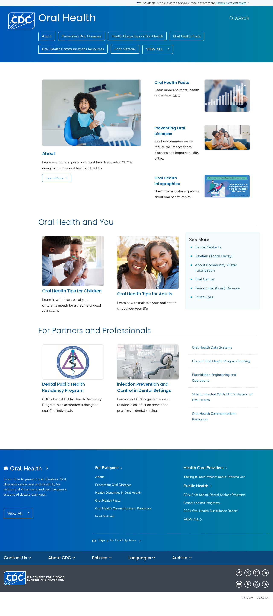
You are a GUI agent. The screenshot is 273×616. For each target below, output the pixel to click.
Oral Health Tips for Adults (142, 296)
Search (242, 18)
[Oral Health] (37, 477)
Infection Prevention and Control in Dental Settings (141, 394)
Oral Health (67, 18)
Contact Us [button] (18, 566)
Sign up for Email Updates (117, 548)
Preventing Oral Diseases (82, 36)
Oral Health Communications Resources (73, 49)
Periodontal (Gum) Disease (211, 292)
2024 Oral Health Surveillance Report (210, 519)
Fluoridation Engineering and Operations (209, 386)
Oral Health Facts (187, 36)
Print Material (125, 49)
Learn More (55, 175)
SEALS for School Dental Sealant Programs (214, 503)
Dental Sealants (202, 251)
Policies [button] (102, 566)
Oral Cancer (199, 283)
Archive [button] (182, 566)
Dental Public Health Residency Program (63, 394)
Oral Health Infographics (163, 179)
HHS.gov (246, 606)
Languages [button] (142, 566)
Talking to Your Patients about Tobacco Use (214, 485)
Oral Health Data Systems (207, 356)
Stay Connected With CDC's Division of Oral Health (215, 405)
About (47, 36)
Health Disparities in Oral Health (137, 36)
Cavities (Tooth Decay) (208, 260)
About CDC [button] (62, 566)
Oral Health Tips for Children (62, 296)
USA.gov (263, 606)
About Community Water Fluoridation (210, 272)
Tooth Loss (198, 301)
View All (15, 522)
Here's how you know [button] (232, 3)
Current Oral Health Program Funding (216, 369)
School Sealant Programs (202, 511)
